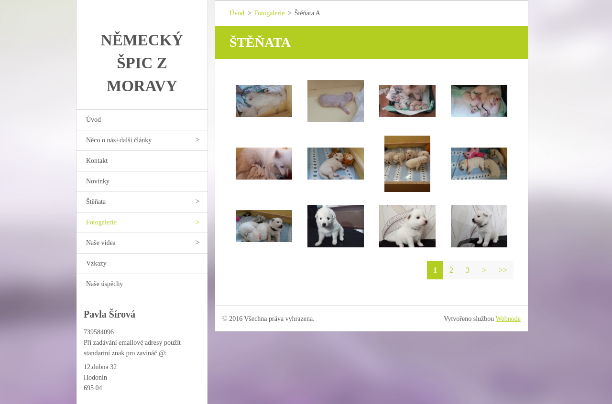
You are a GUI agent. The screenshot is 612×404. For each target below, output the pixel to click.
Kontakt (97, 160)
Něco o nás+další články (119, 140)
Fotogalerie (101, 222)
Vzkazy (96, 263)
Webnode (508, 318)
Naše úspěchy (104, 283)
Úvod (93, 119)
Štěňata (96, 201)
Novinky (97, 181)
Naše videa (101, 242)
